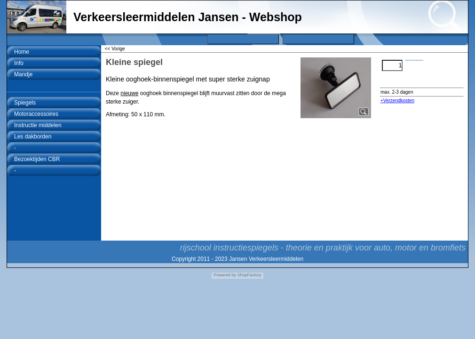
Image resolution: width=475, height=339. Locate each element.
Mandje (23, 74)
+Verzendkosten (397, 100)
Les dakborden (32, 136)
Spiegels (25, 102)
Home (21, 51)
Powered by (225, 275)
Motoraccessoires (36, 114)
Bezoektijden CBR (37, 159)
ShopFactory (248, 275)
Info (19, 63)
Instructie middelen (38, 125)
